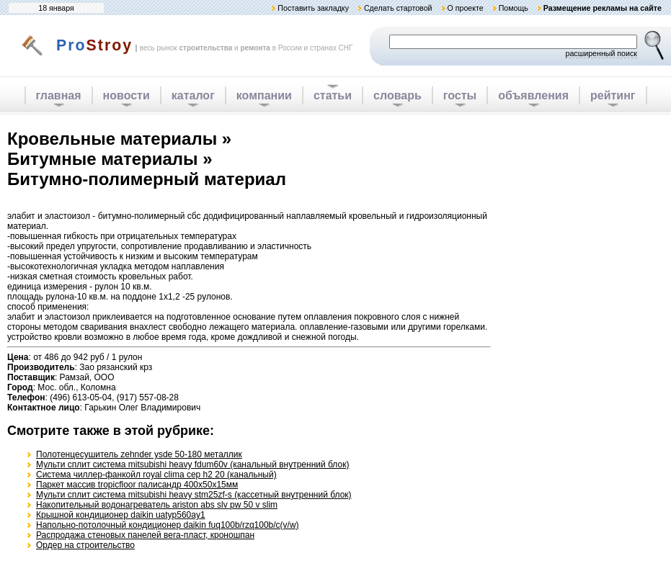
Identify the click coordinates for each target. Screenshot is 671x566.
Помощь (513, 8)
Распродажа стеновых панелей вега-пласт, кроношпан (145, 535)
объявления (533, 95)
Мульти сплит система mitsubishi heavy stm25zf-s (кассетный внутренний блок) (194, 495)
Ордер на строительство (85, 545)
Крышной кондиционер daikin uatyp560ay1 (120, 515)
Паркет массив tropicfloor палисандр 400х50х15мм (137, 485)
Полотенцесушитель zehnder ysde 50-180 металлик (139, 454)
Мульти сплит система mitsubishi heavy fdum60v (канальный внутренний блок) (192, 464)
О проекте (465, 8)
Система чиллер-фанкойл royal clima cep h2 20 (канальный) (156, 475)
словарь (397, 95)
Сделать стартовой (398, 8)
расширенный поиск (601, 53)
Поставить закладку (313, 8)
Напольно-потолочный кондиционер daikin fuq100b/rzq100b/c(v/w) (167, 525)
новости (126, 95)
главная (58, 95)
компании (264, 95)
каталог (193, 95)
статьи (333, 95)
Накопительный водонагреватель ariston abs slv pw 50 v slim (156, 505)
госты (459, 95)
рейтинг (613, 95)
